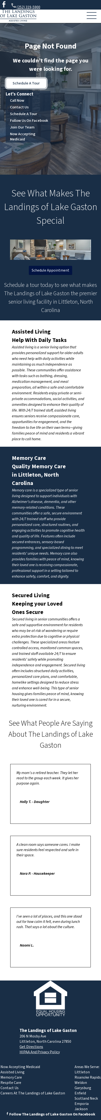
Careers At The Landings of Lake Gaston (32, 1093)
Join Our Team (22, 127)
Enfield (80, 1093)
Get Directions (31, 1046)
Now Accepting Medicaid (22, 136)
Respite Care (10, 1082)
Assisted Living (31, 332)
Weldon (81, 1082)
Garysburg (83, 1088)
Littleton (82, 1072)
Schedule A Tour (26, 83)
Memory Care (29, 458)
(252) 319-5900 (25, 6)
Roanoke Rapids (88, 1077)
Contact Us (19, 107)
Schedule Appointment (50, 270)
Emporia (82, 1103)
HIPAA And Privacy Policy (40, 1052)
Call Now (17, 100)
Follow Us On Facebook (29, 120)
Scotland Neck (86, 1098)
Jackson (81, 1109)
